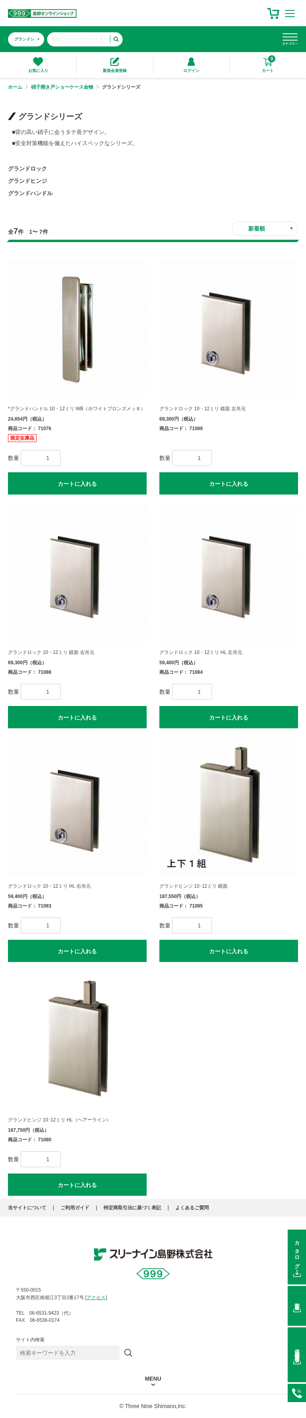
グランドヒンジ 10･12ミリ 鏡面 (193, 886)
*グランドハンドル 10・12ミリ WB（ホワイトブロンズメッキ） (76, 408)
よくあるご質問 (192, 1207)
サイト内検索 (30, 1339)
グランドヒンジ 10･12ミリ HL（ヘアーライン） (59, 1120)
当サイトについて (27, 1207)
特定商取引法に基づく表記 (132, 1207)
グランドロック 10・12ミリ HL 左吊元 (200, 652)
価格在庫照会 (297, 1349)
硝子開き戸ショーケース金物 (62, 87)
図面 (297, 1301)
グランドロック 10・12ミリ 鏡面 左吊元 (202, 408)
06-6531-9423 (297, 1393)
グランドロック (27, 168)
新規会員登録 (115, 65)
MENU (153, 1379)
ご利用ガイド (75, 1207)
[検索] (128, 1352)
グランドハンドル (30, 193)
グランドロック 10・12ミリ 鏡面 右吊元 (51, 652)
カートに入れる (77, 484)
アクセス (96, 1297)
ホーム (15, 87)
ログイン (191, 65)
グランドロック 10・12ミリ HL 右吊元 (49, 886)
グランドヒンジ (27, 181)
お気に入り (38, 65)
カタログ (297, 1252)
